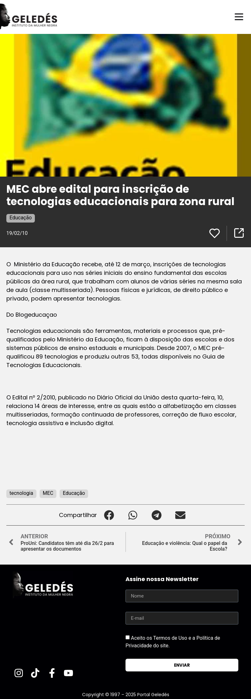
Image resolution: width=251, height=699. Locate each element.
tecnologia (21, 493)
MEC (48, 493)
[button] (109, 515)
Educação (21, 218)
